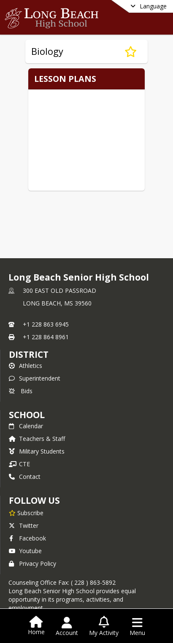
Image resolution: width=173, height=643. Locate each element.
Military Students (37, 451)
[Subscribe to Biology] (130, 51)
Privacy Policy (32, 563)
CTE (19, 464)
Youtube (25, 551)
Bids (20, 391)
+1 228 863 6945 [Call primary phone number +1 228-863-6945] (46, 324)
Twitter (23, 525)
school (27, 415)
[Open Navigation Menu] (137, 626)
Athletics (25, 366)
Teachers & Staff (37, 439)
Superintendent (34, 378)
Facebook (27, 538)
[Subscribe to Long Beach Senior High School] (26, 512)
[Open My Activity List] (104, 626)
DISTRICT (29, 354)
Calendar (26, 426)
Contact (25, 477)
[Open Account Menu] (67, 626)
